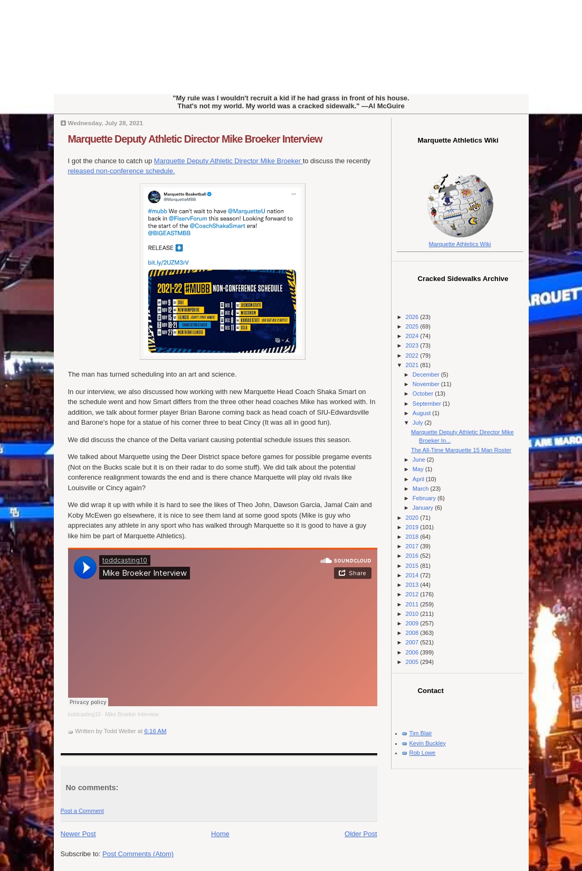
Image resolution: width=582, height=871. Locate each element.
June (420, 459)
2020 (413, 517)
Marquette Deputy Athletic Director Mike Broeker (228, 161)
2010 (413, 614)
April (419, 479)
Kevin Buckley (427, 743)
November (427, 384)
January (424, 507)
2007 (413, 642)
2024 (413, 336)
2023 (413, 345)
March (422, 488)
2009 (413, 623)
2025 (413, 326)
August (422, 413)
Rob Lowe (422, 753)
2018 (413, 536)
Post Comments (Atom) (138, 854)
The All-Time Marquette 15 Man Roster (461, 450)
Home (220, 834)
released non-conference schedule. (121, 171)
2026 (413, 317)
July (419, 422)
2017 (413, 546)
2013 (413, 585)
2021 (413, 365)
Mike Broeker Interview (132, 714)
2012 (413, 594)
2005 (413, 662)
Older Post (361, 834)
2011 (413, 604)
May (419, 469)
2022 (413, 355)
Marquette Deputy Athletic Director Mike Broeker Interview (195, 139)
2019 (413, 527)
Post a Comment (82, 811)
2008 (413, 633)
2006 (413, 652)
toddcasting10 (84, 714)
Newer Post (78, 834)
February (425, 498)
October (424, 393)
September (428, 403)
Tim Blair (420, 733)
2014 (413, 575)
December (427, 374)
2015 (413, 566)
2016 (413, 555)
